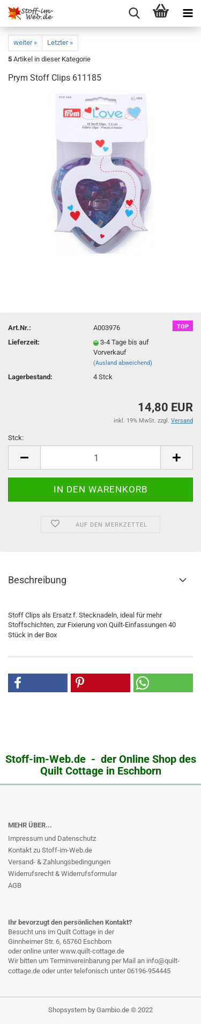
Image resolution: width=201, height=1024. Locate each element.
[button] (38, 683)
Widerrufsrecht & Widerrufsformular (62, 874)
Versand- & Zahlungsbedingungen (59, 862)
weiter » (25, 42)
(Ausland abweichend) (122, 362)
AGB (14, 885)
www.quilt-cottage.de (92, 951)
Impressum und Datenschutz (52, 838)
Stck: (16, 438)
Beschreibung (37, 579)
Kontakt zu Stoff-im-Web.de (50, 850)
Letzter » (60, 42)
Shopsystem (67, 1010)
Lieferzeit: (24, 342)
